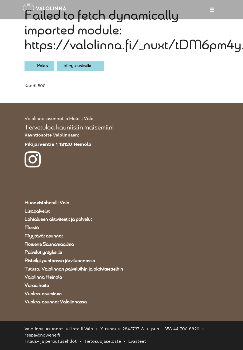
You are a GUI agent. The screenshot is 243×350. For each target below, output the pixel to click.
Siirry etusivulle (80, 66)
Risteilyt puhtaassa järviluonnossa (60, 260)
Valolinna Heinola (43, 277)
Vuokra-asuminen (43, 294)
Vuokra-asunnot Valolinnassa (56, 302)
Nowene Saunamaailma (49, 244)
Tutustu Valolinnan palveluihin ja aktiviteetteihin (74, 269)
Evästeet (137, 341)
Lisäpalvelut (37, 211)
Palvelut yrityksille (43, 252)
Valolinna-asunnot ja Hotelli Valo (59, 118)
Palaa (39, 66)
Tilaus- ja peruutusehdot (51, 341)
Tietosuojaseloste (102, 341)
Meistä (32, 227)
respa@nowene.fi (42, 335)
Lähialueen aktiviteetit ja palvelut (58, 219)
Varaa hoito (37, 285)
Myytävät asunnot (44, 236)
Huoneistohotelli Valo (47, 203)
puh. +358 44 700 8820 (175, 329)
